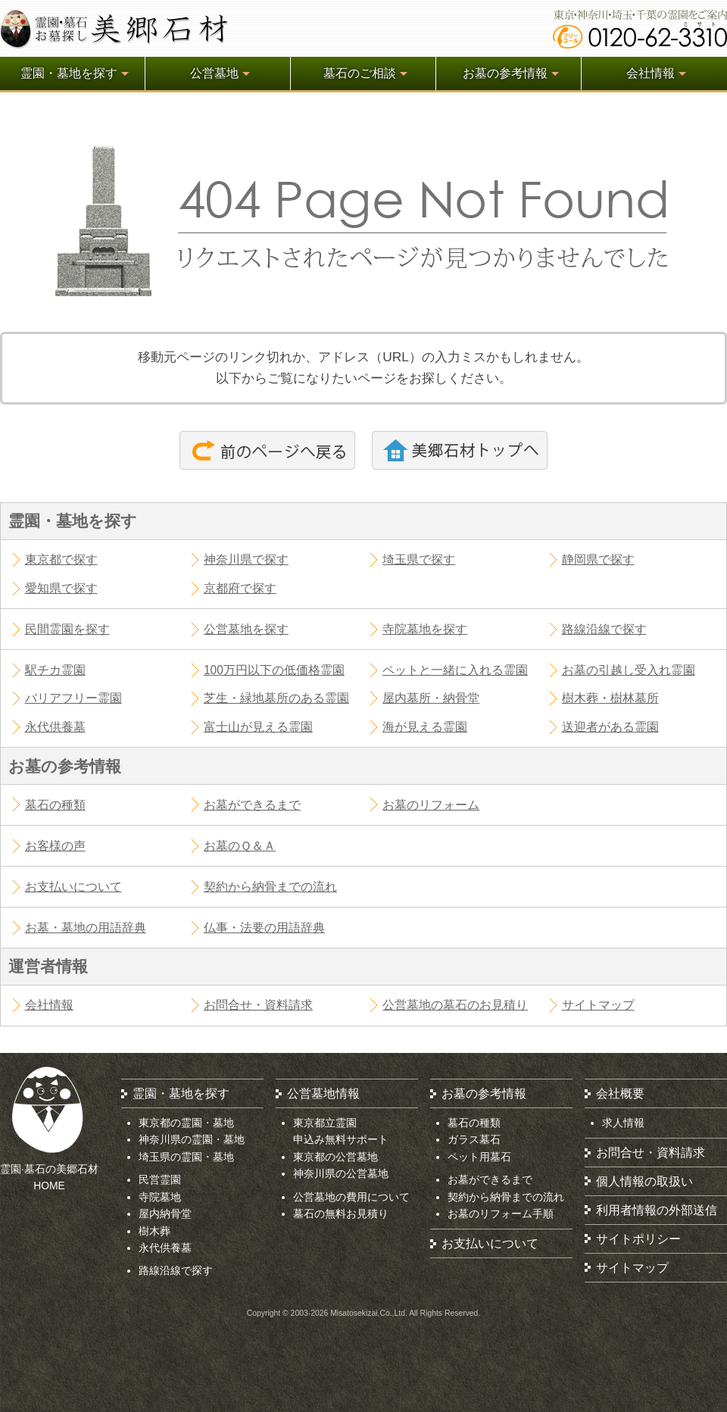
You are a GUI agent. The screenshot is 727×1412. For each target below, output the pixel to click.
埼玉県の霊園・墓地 (186, 1157)
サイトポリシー (638, 1238)
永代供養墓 (55, 726)
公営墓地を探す (246, 629)
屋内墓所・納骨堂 (430, 698)
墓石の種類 (55, 804)
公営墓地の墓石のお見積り (455, 1004)
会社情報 (49, 1004)
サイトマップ (598, 1004)
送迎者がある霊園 (610, 726)
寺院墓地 (160, 1197)
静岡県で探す (598, 559)
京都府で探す (240, 588)
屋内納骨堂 (165, 1213)
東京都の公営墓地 (335, 1157)
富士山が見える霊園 (258, 726)
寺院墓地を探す (424, 629)
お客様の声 (55, 845)
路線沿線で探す (604, 629)
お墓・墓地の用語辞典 (85, 927)
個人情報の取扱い (644, 1181)
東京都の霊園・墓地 (186, 1123)
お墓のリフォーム (430, 804)
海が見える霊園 (424, 726)
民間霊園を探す (67, 629)
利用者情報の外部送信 (656, 1210)
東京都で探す (61, 559)
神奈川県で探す (246, 559)
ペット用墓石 (479, 1157)
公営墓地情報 (323, 1093)
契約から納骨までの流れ (270, 886)
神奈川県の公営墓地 (340, 1173)
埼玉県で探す (418, 559)
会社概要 (620, 1093)
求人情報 (623, 1123)
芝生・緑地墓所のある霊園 (276, 698)
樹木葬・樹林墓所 (610, 698)
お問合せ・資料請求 (258, 1004)
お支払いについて (73, 886)
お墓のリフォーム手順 (501, 1213)
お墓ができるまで (252, 804)
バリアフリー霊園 (73, 698)
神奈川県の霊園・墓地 (192, 1139)
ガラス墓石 (474, 1139)
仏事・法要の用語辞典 (264, 927)
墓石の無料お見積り (340, 1213)
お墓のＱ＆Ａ (240, 845)
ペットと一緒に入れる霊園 (455, 670)
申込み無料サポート (340, 1139)
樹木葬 (154, 1231)
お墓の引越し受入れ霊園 (628, 670)
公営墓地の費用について (351, 1197)
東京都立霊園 (325, 1123)
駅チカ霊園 (55, 670)
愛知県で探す (61, 588)
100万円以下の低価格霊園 (274, 670)
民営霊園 (160, 1179)
